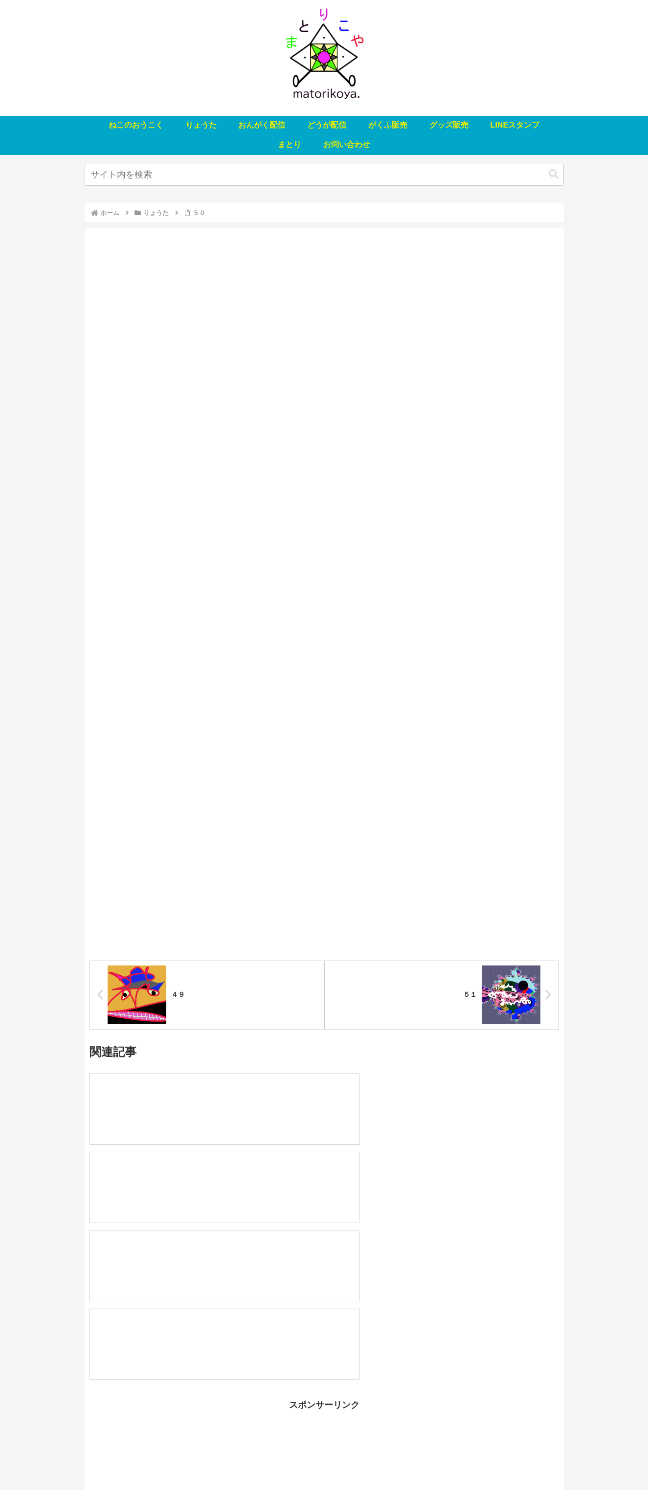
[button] (553, 174)
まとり (465, 1459)
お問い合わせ (506, 1459)
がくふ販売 (330, 1459)
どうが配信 (285, 1459)
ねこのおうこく (145, 1459)
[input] (324, 175)
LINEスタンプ (423, 1459)
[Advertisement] (324, 1325)
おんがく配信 (237, 1459)
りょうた (193, 1459)
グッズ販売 (375, 1459)
